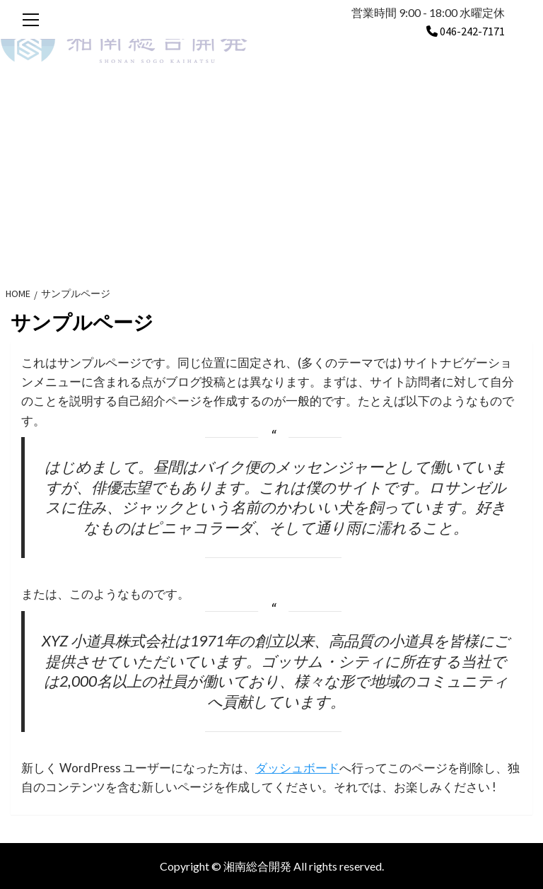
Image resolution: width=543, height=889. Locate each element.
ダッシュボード (297, 767)
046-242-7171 (465, 31)
